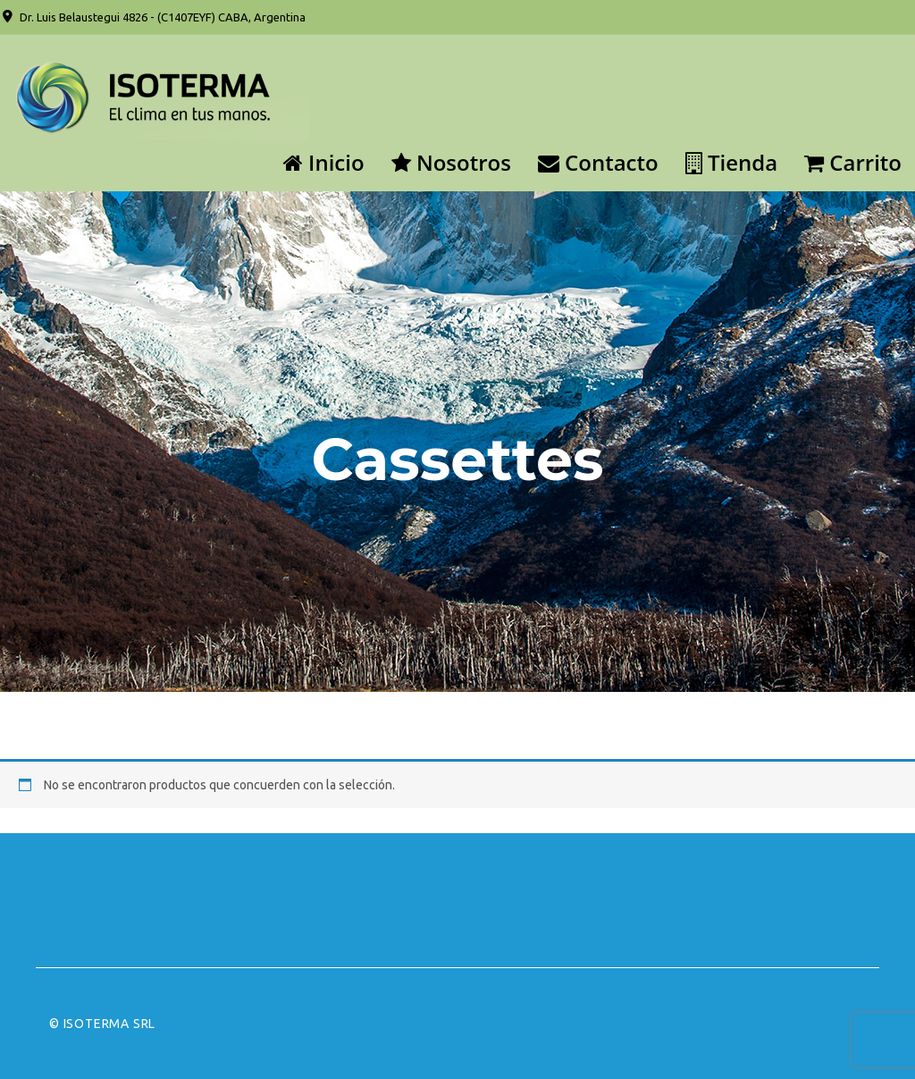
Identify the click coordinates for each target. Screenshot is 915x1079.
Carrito (853, 162)
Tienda (731, 162)
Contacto (598, 162)
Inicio (324, 162)
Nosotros (451, 162)
